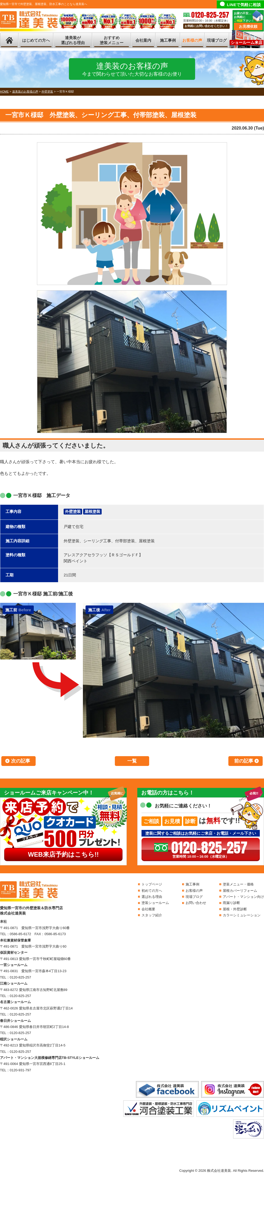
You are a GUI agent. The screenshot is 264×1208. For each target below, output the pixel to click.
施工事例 (168, 40)
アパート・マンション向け (243, 897)
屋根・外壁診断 (235, 909)
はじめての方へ (36, 40)
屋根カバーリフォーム (240, 891)
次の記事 (20, 761)
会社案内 (143, 40)
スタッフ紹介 (152, 915)
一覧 (132, 761)
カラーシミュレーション (242, 915)
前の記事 (243, 761)
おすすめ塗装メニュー (112, 40)
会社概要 (148, 909)
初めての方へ (152, 891)
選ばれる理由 (152, 897)
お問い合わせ (196, 903)
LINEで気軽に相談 (244, 4)
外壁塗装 (73, 511)
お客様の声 (192, 40)
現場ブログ (217, 40)
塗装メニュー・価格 (238, 884)
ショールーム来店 (246, 42)
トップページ (152, 884)
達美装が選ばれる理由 (73, 40)
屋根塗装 (92, 511)
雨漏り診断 (231, 903)
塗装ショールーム (155, 903)
